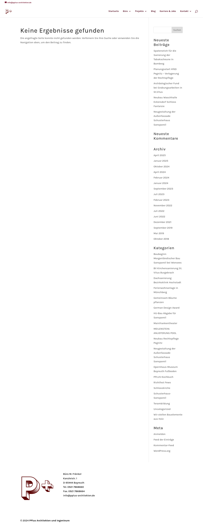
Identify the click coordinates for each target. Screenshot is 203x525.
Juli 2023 (159, 194)
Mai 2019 (159, 233)
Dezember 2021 (162, 222)
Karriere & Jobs (168, 11)
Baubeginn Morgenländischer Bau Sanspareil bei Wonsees (168, 258)
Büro (125, 11)
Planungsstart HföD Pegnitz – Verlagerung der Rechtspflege (166, 73)
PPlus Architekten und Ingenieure (49, 520)
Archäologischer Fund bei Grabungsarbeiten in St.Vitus (168, 87)
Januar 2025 (161, 160)
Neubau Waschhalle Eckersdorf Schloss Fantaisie (165, 102)
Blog (153, 11)
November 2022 (163, 205)
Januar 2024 (161, 183)
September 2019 (163, 227)
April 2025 (160, 155)
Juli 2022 (159, 210)
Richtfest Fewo (162, 382)
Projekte (139, 11)
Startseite (113, 11)
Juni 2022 (159, 216)
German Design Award (167, 307)
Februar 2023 (161, 199)
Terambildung (162, 403)
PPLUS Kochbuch (163, 376)
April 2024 (160, 172)
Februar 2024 (161, 177)
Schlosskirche (162, 387)
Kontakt (184, 11)
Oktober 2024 (162, 166)
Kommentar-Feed (164, 445)
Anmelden (159, 434)
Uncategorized (162, 409)
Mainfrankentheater (165, 323)
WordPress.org (162, 450)
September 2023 (163, 188)
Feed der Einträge (164, 439)
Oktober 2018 (161, 238)
